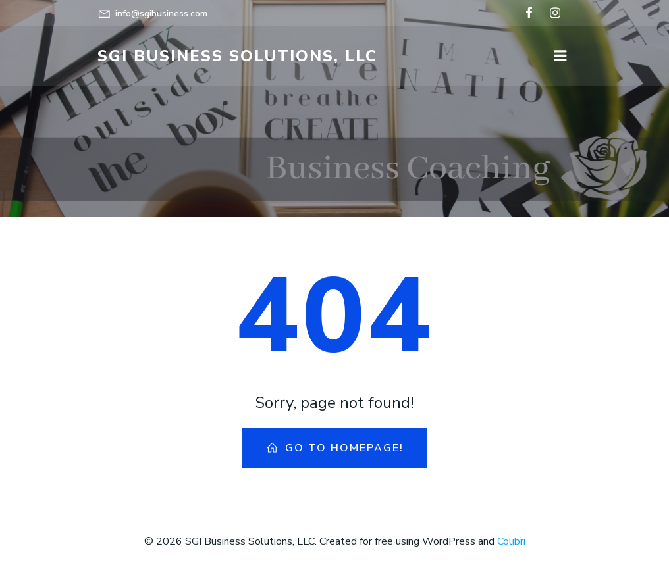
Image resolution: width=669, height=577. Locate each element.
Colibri (511, 541)
